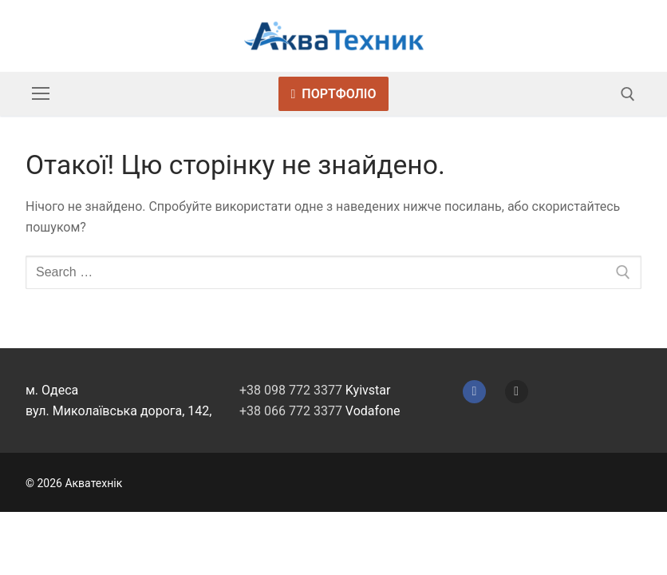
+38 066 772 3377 (290, 410)
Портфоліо (334, 93)
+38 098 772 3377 (290, 390)
